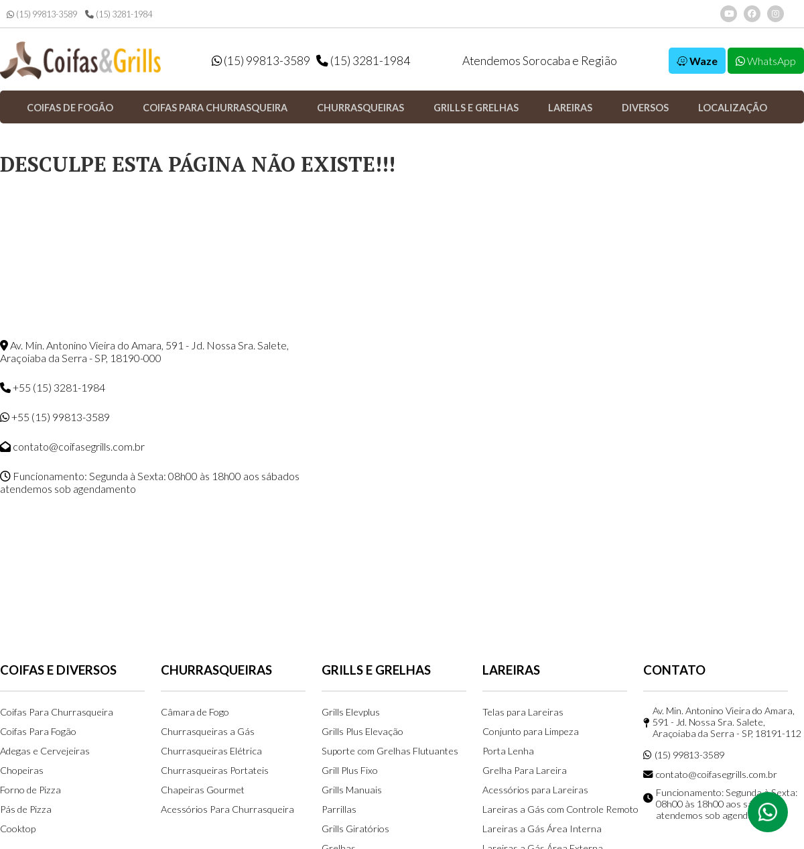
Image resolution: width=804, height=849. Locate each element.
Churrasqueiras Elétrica (211, 750)
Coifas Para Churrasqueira (56, 712)
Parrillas (339, 809)
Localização (732, 107)
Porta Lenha (508, 750)
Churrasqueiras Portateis (215, 770)
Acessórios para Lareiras (535, 789)
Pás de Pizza (26, 809)
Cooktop (18, 828)
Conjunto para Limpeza (530, 731)
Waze (697, 60)
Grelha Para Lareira (524, 770)
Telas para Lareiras (522, 712)
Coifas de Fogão (70, 107)
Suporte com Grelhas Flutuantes (390, 750)
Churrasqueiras (360, 107)
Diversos (645, 107)
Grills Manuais (352, 789)
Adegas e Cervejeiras (45, 750)
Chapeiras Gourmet (203, 789)
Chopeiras (22, 770)
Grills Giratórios (355, 828)
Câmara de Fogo (195, 712)
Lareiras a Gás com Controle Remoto (560, 809)
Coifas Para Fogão (38, 731)
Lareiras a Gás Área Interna (542, 828)
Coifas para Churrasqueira (215, 107)
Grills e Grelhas (476, 107)
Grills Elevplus (351, 712)
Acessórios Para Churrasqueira (227, 809)
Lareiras (570, 107)
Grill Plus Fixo (350, 770)
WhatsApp (766, 60)
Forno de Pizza (30, 789)
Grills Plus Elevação (362, 731)
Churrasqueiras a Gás (208, 731)
